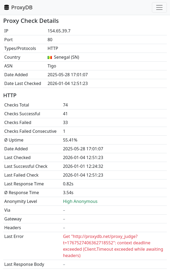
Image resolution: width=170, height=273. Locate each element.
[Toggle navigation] (159, 7)
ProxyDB (17, 7)
